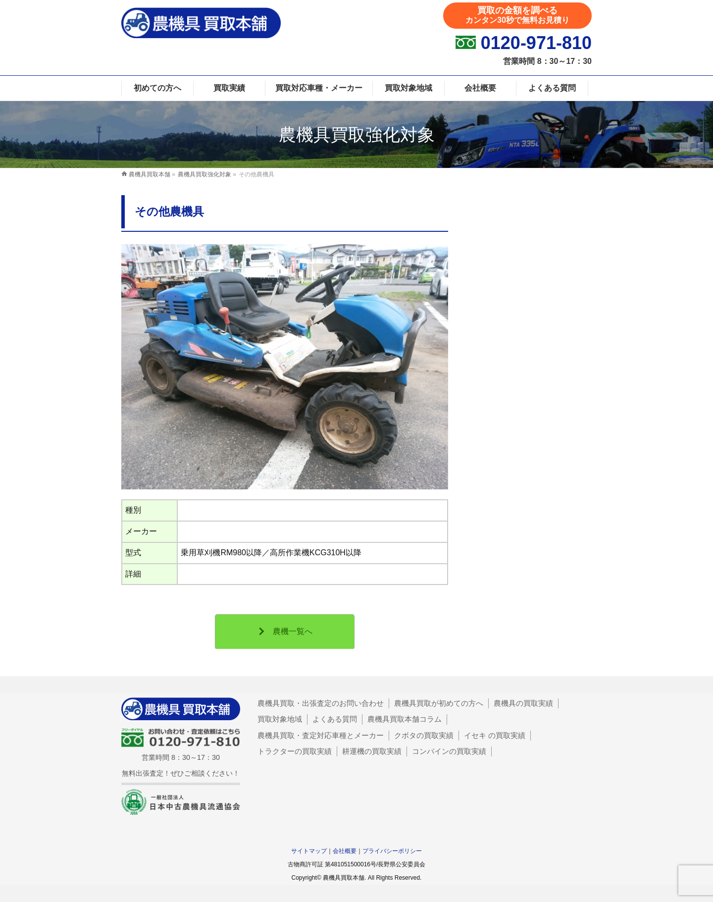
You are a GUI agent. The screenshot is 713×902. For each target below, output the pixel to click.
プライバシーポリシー (392, 851)
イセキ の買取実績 (494, 735)
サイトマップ (309, 851)
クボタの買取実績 (424, 735)
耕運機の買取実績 (372, 751)
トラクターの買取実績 (294, 751)
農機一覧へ (292, 631)
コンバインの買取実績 (449, 751)
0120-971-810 (536, 43)
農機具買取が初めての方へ (438, 703)
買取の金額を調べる (517, 14)
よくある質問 (334, 719)
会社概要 (344, 851)
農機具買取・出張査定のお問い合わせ (320, 703)
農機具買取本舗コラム (404, 719)
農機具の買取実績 (523, 703)
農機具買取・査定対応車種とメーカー (320, 735)
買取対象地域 (279, 719)
